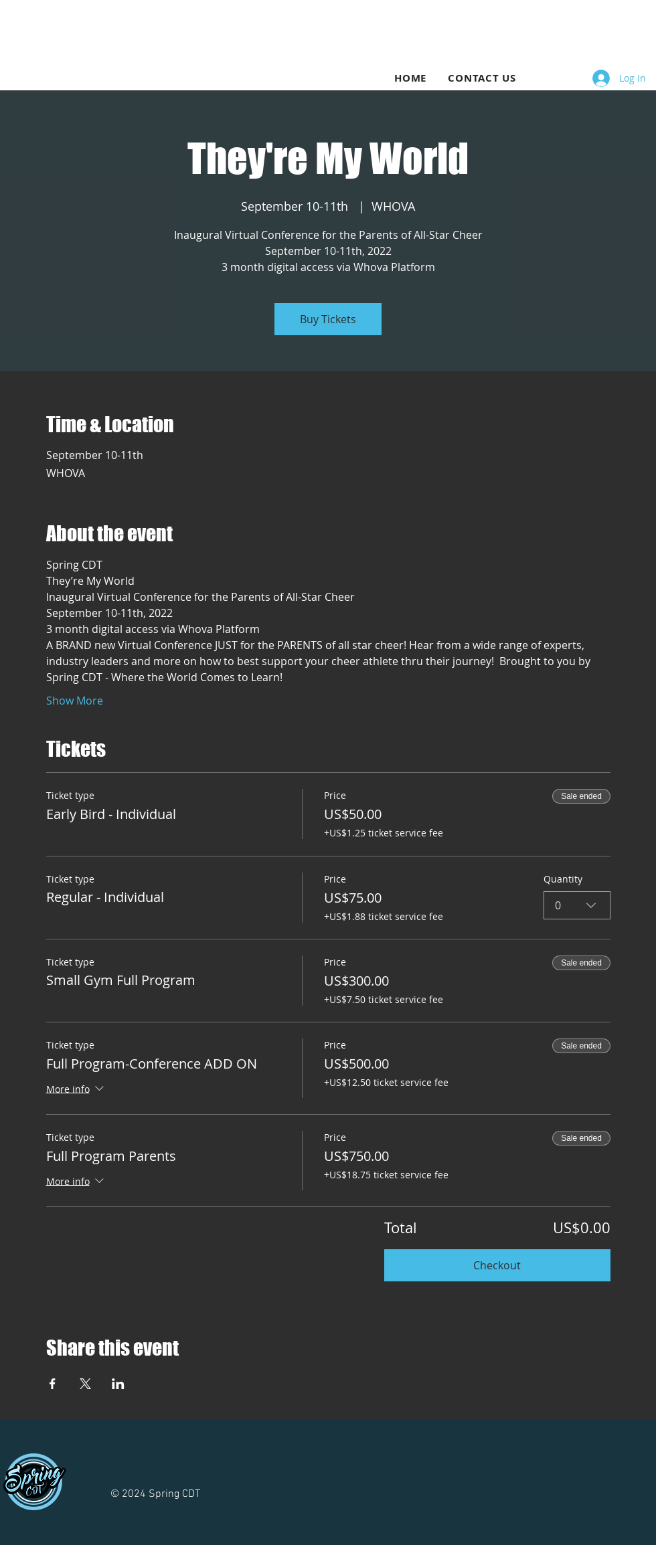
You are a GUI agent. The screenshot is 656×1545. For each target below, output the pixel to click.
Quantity (563, 879)
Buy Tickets (328, 319)
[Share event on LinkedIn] (118, 1383)
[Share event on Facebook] (52, 1383)
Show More (74, 700)
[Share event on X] (85, 1383)
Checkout (497, 1265)
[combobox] (577, 905)
